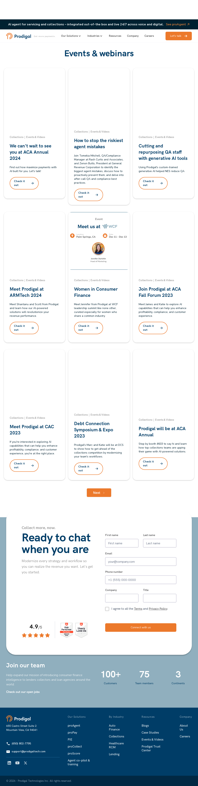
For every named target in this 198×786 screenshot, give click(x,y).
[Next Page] (99, 492)
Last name (149, 535)
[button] (71, 36)
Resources (115, 36)
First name (111, 535)
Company (133, 36)
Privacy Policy (158, 609)
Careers (149, 36)
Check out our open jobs (23, 692)
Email (108, 553)
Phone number (114, 572)
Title (145, 590)
